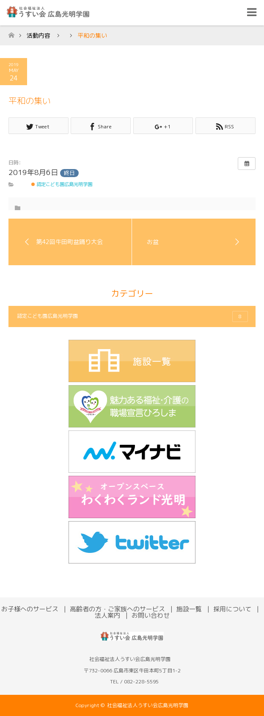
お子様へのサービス (29, 609)
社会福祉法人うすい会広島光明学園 (147, 705)
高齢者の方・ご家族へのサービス (117, 609)
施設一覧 (189, 609)
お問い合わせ (151, 615)
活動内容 (38, 35)
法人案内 (107, 615)
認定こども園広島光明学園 (61, 184)
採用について (232, 609)
